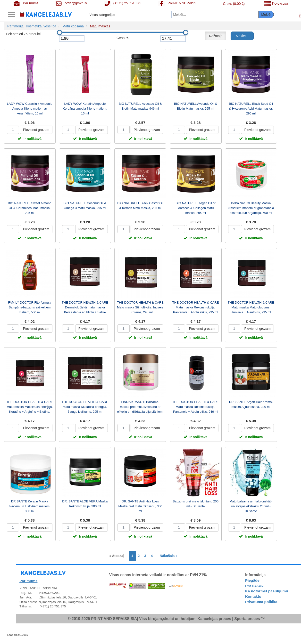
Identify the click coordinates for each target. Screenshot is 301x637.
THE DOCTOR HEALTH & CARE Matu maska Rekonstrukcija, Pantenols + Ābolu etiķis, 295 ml (195, 307)
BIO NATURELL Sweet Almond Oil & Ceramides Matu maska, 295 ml (29, 208)
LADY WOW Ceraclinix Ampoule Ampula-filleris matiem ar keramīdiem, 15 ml (29, 108)
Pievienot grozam (36, 130)
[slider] (59, 32)
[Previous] (118, 556)
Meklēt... (242, 36)
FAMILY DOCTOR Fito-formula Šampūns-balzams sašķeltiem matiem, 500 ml (29, 307)
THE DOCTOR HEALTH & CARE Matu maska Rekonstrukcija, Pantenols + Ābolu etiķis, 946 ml (195, 406)
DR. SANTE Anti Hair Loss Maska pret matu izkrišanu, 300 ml (140, 506)
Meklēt (266, 14)
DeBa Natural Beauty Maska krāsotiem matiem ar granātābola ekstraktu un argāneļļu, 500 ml (251, 208)
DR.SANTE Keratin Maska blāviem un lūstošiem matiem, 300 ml (29, 506)
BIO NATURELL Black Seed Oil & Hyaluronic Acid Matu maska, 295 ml (251, 108)
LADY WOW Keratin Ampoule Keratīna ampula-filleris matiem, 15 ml (85, 108)
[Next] (167, 556)
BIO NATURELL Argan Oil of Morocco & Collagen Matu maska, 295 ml (196, 208)
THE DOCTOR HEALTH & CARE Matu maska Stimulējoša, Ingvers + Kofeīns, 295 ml (140, 307)
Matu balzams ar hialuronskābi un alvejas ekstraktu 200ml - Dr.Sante (250, 506)
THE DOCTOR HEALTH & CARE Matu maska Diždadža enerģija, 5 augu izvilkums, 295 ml (85, 406)
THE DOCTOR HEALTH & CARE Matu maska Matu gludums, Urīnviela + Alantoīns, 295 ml (251, 307)
